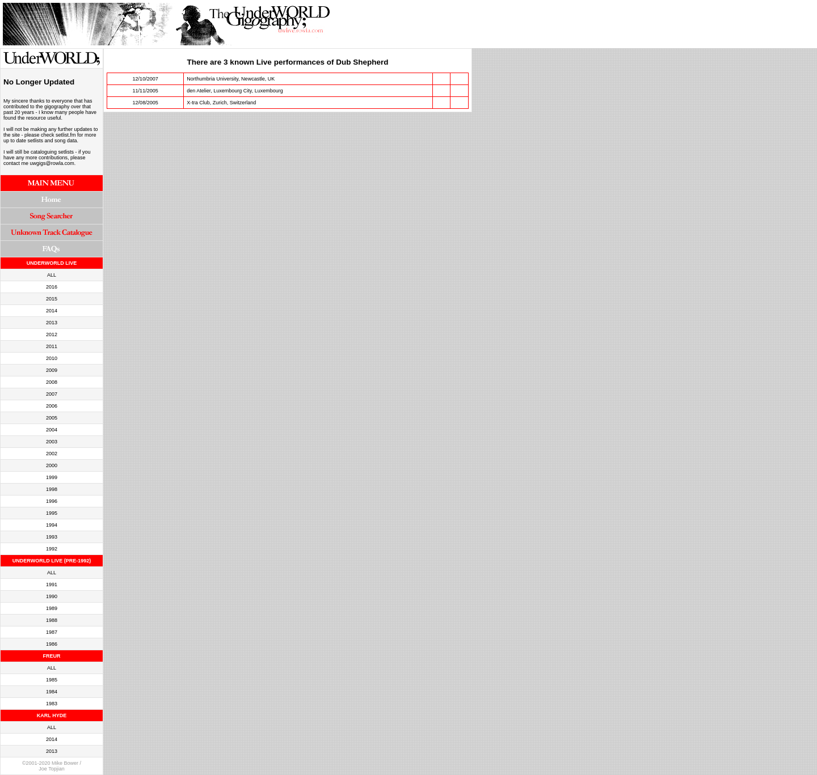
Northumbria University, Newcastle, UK (231, 79)
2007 (51, 394)
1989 (51, 608)
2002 (51, 453)
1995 (51, 513)
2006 (51, 406)
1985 (51, 680)
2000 (51, 465)
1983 (51, 703)
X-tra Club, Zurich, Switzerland (221, 102)
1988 (51, 620)
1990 (51, 596)
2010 (51, 358)
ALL (51, 275)
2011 (51, 346)
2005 (51, 418)
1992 (51, 549)
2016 (51, 287)
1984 (51, 691)
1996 (51, 501)
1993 (51, 537)
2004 (51, 430)
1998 (51, 489)
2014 (51, 311)
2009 (51, 370)
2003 (51, 441)
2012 (51, 334)
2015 (51, 299)
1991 (51, 584)
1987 (51, 632)
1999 (51, 477)
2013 (51, 322)
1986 (51, 644)
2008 (51, 382)
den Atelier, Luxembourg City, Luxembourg (235, 91)
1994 (51, 525)
